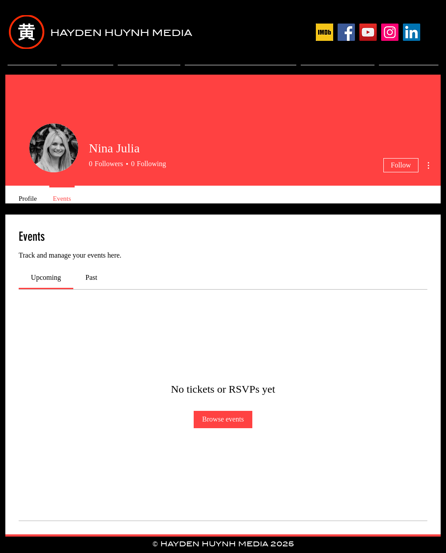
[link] (46, 277)
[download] (324, 32)
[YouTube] (368, 32)
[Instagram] (389, 32)
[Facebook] (346, 32)
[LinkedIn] (411, 32)
